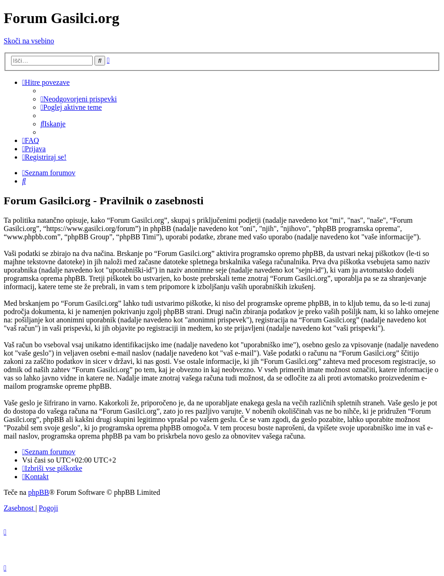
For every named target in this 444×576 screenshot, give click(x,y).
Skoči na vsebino (29, 41)
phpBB (38, 492)
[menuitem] (79, 99)
